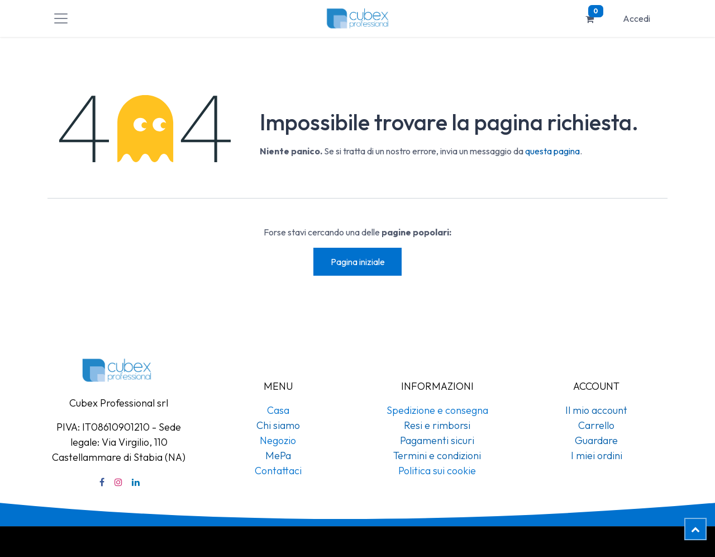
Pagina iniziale (358, 261)
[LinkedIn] (136, 482)
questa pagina (552, 151)
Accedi (636, 18)
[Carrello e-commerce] (590, 18)
